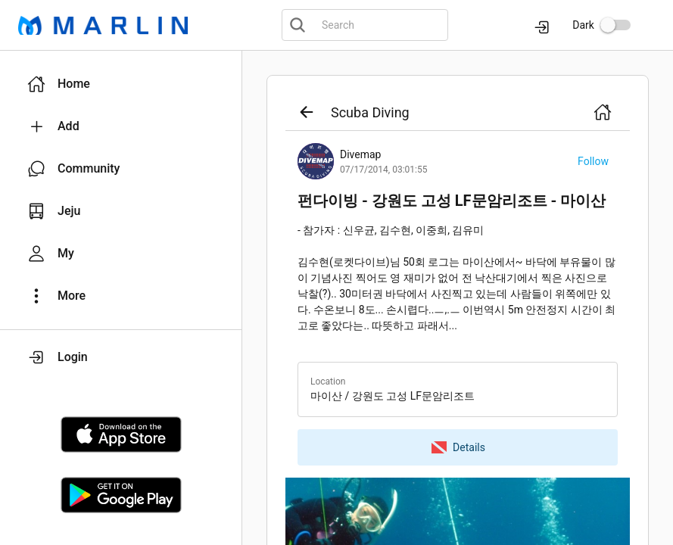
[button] (120, 84)
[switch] (615, 25)
